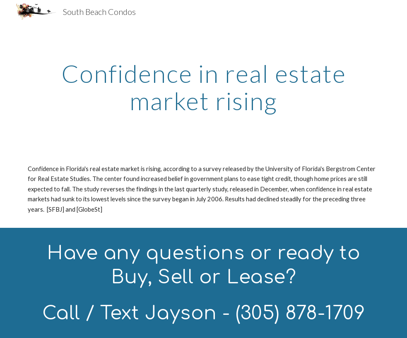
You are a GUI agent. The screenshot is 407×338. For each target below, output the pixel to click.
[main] (203, 87)
